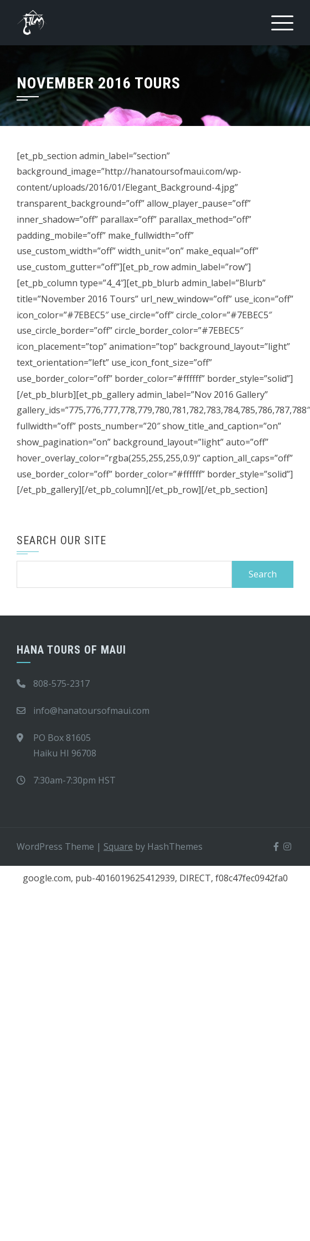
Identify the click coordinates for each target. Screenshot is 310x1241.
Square (118, 846)
